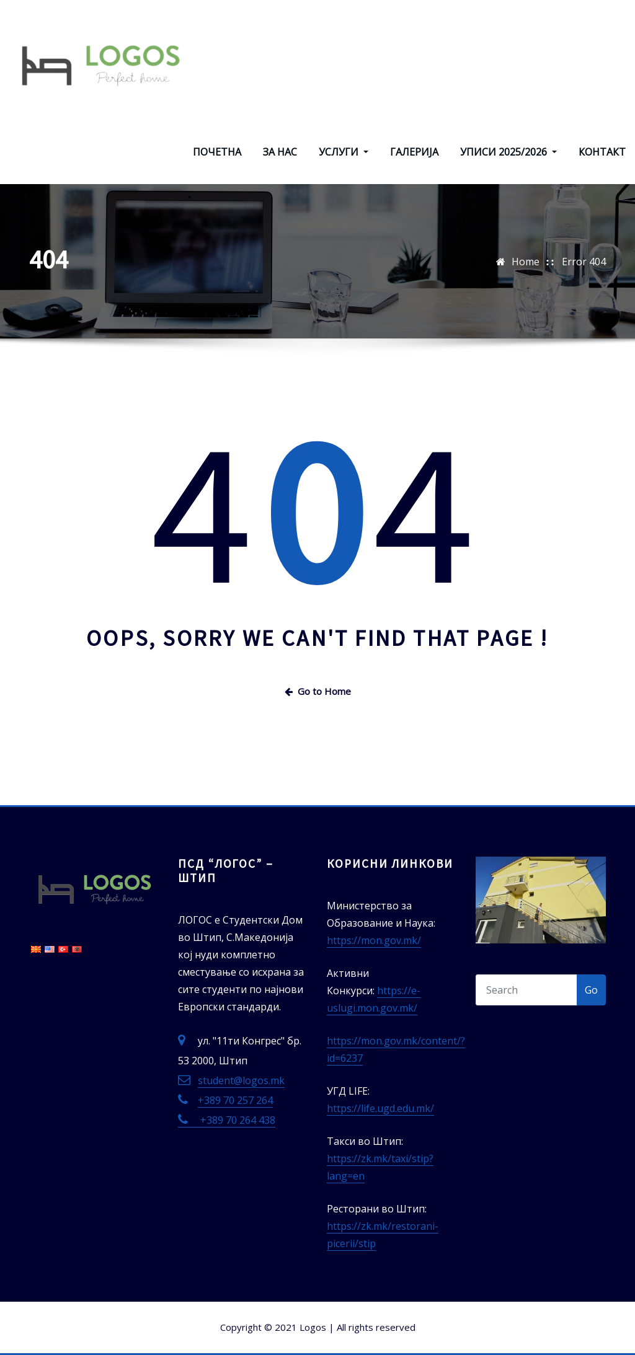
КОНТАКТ (602, 152)
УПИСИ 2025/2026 (508, 152)
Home (526, 261)
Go (591, 990)
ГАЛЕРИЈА (414, 152)
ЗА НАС (280, 152)
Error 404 (584, 261)
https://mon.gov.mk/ (374, 940)
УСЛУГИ (343, 152)
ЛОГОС (224, 23)
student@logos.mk (241, 1080)
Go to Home (318, 691)
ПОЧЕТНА (217, 152)
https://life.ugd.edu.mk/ (380, 1108)
